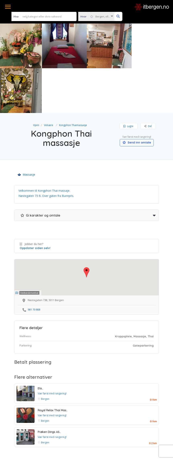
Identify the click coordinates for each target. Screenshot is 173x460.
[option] (64, 45)
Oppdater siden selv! (35, 203)
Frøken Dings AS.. (49, 387)
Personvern (101, 427)
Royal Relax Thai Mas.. (53, 365)
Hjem (36, 80)
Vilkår (62, 427)
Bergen (45, 354)
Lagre (128, 81)
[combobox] (96, 16)
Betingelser (79, 427)
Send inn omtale (137, 98)
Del (148, 81)
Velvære (48, 80)
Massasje (26, 130)
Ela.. (40, 343)
